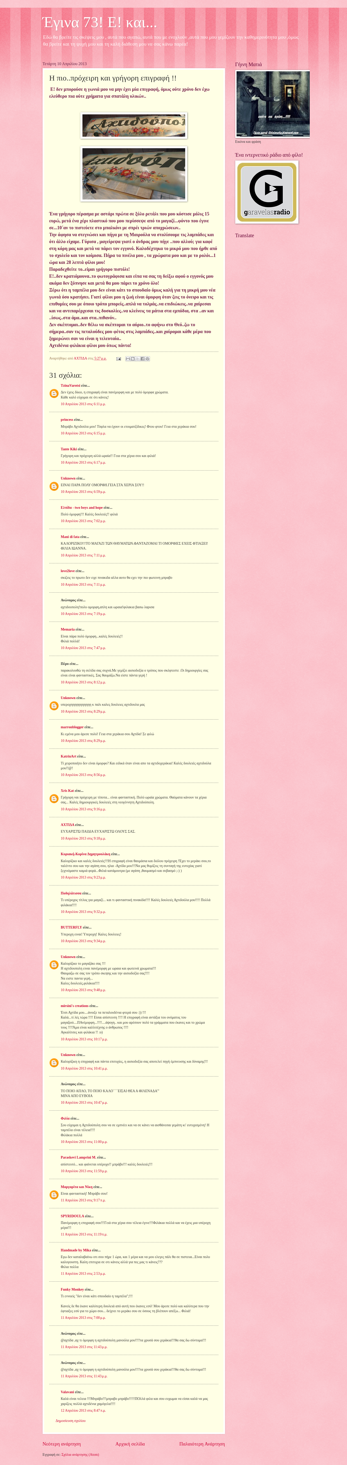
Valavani (67, 1392)
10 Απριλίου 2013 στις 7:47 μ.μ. (83, 648)
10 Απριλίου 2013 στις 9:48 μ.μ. (83, 990)
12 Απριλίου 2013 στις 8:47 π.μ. (83, 1410)
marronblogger (72, 727)
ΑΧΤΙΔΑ (67, 825)
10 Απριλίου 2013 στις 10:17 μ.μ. (84, 1039)
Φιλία (65, 1118)
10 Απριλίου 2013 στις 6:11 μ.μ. (83, 404)
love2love (68, 571)
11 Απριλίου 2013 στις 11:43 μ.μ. (84, 1347)
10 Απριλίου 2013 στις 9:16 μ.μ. (83, 809)
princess (67, 420)
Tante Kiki (69, 449)
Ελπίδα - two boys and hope (82, 508)
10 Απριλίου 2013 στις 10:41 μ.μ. (84, 1068)
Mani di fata (70, 537)
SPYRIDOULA (72, 1216)
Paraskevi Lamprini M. (78, 1157)
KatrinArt (69, 756)
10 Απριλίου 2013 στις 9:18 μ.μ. (83, 838)
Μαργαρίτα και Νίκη (77, 1187)
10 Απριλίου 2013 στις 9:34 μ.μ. (83, 941)
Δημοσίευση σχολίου (71, 1421)
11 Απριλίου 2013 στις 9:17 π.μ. (83, 1200)
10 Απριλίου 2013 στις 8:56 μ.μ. (83, 775)
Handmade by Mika (76, 1250)
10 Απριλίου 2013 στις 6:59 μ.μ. (83, 492)
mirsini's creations (75, 1006)
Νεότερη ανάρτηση (62, 1444)
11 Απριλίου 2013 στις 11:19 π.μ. (84, 1234)
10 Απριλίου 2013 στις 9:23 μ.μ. (83, 877)
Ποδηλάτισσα (71, 893)
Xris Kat (67, 791)
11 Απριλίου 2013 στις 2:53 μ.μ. (83, 1273)
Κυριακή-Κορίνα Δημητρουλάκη (85, 854)
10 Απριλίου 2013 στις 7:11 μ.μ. (83, 555)
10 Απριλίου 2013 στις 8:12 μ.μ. (83, 682)
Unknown (68, 478)
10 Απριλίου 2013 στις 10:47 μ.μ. (84, 1102)
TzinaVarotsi (70, 385)
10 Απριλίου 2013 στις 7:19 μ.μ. (83, 614)
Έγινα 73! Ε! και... (100, 22)
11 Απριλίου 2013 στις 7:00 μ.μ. (83, 1318)
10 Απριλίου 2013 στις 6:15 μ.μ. (83, 433)
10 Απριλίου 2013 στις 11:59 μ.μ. (84, 1171)
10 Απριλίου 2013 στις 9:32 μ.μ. (83, 912)
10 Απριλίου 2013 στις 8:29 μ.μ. (83, 711)
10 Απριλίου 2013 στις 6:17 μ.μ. (83, 462)
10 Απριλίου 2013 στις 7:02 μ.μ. (83, 521)
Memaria (68, 629)
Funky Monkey (72, 1289)
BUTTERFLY (71, 927)
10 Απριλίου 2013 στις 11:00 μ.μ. (84, 1142)
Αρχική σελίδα (130, 1444)
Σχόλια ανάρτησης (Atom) (80, 1455)
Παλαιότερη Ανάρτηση (202, 1444)
